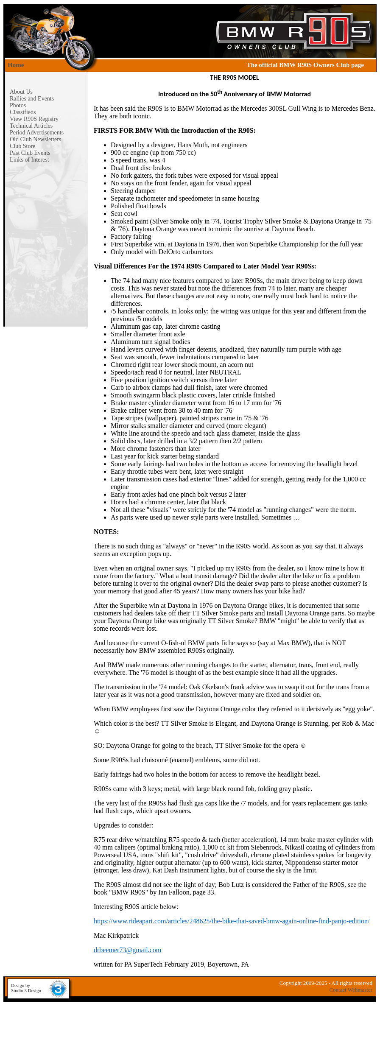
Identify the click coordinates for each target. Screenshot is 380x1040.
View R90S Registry (34, 119)
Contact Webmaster (350, 990)
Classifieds (23, 112)
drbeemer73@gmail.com (127, 949)
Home (16, 65)
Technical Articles (31, 126)
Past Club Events (30, 153)
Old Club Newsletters (35, 139)
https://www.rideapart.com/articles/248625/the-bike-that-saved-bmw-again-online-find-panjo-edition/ (231, 921)
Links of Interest (29, 160)
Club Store (22, 146)
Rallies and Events (32, 98)
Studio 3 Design (26, 990)
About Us (21, 92)
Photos (18, 105)
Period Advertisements (37, 132)
